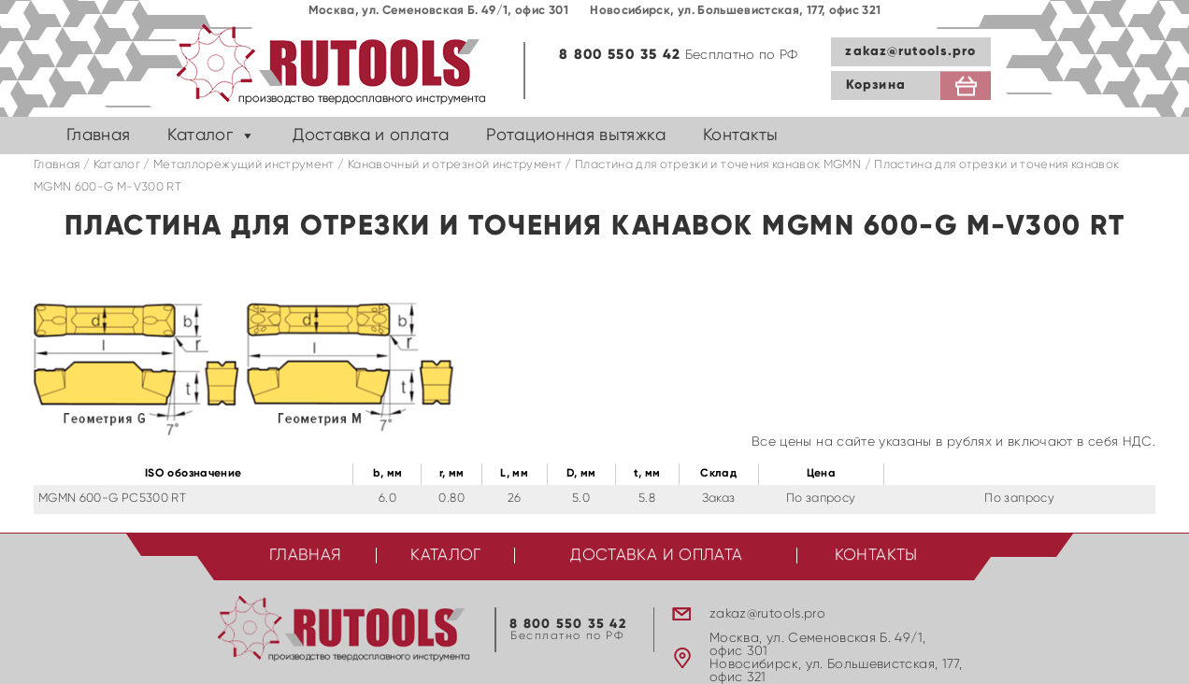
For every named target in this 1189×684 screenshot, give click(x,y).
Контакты (741, 135)
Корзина (876, 85)
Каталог (199, 135)
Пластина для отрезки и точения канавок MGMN (718, 165)
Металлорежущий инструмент (244, 165)
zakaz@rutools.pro (910, 51)
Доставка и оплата (371, 135)
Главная (98, 135)
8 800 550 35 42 (619, 55)
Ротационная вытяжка (576, 135)
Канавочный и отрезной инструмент (455, 165)
